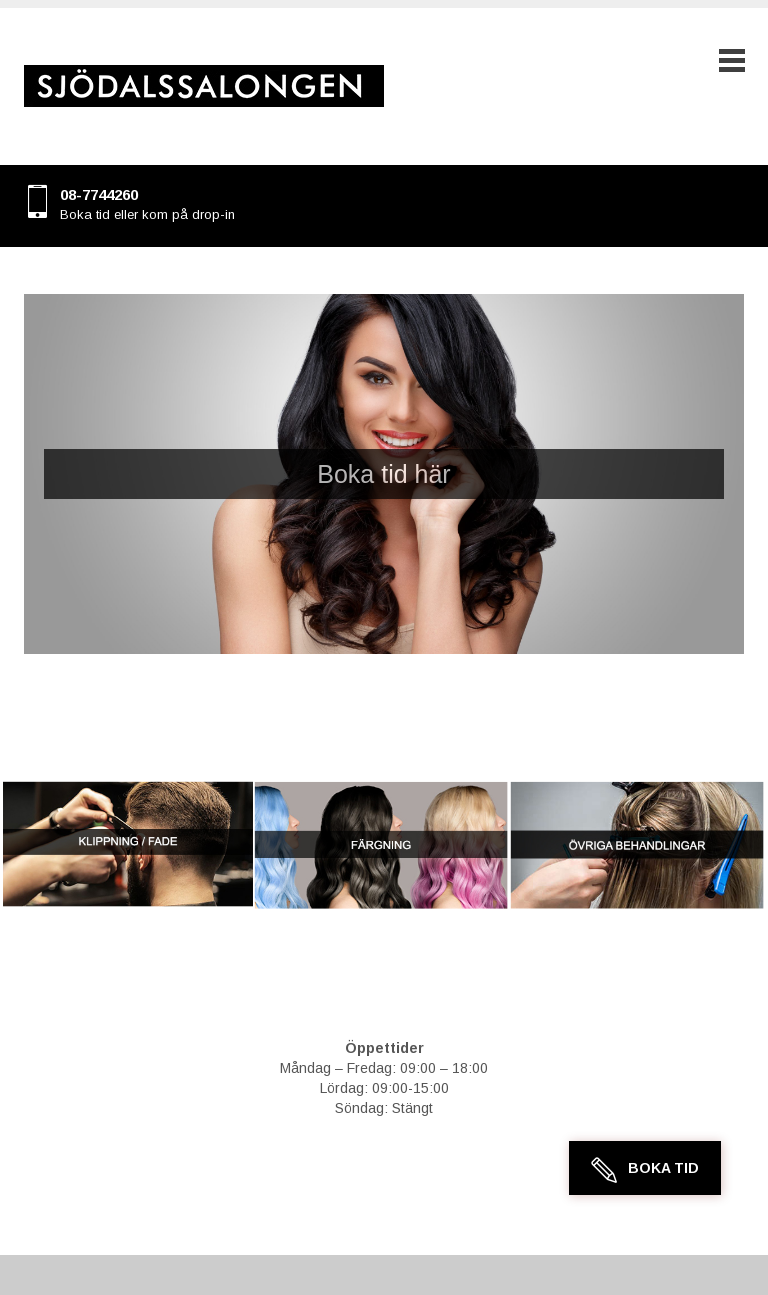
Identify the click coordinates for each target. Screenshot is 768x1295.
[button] (384, 474)
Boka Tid (663, 1168)
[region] (384, 474)
